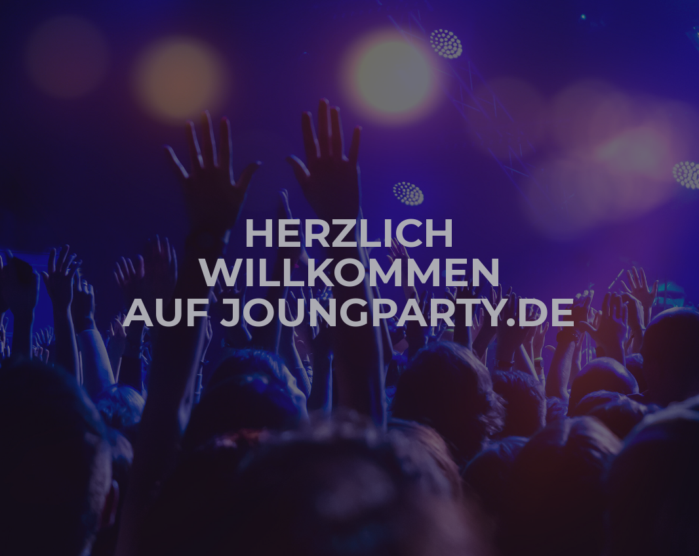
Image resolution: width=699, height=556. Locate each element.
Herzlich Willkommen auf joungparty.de (349, 271)
